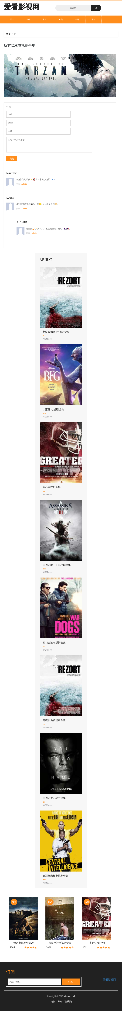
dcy (44, 880)
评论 (8, 107)
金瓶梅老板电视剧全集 (55, 875)
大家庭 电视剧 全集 (53, 409)
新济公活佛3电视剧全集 (56, 331)
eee (44, 569)
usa (44, 413)
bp (44, 491)
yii (43, 646)
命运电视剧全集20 (23, 942)
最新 (93, 19)
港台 (44, 19)
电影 (53, 1001)
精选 (77, 19)
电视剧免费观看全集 (54, 720)
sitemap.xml (69, 996)
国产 (12, 19)
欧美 (61, 19)
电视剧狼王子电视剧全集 (57, 564)
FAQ (60, 1001)
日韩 (28, 19)
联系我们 (68, 1001)
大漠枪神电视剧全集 (59, 942)
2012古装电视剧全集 (54, 642)
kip (44, 724)
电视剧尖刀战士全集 (54, 797)
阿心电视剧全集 (52, 487)
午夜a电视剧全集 (96, 942)
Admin (24, 184)
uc (44, 802)
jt (43, 335)
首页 (8, 34)
